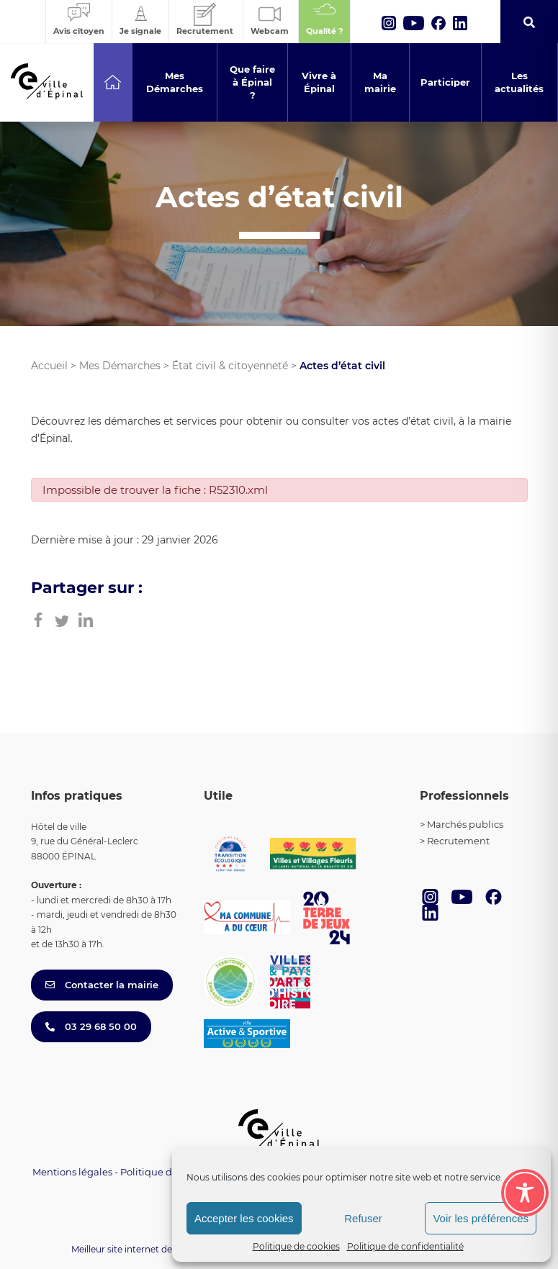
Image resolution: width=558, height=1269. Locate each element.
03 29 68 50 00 (91, 1026)
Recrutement (458, 840)
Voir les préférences (480, 1218)
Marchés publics (465, 824)
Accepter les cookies (244, 1218)
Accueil (49, 365)
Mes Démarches (120, 365)
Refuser (363, 1218)
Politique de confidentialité (405, 1246)
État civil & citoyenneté (230, 365)
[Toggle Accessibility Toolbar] (525, 1192)
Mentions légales (72, 1172)
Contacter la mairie (101, 984)
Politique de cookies (296, 1246)
